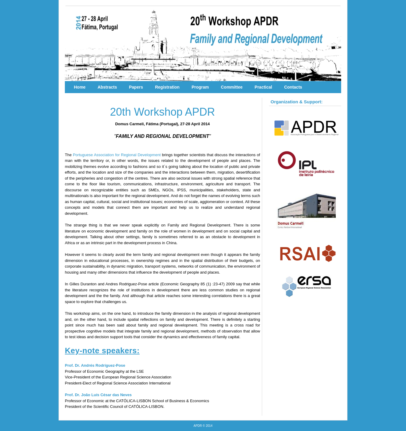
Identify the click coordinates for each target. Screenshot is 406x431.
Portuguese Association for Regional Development (117, 155)
